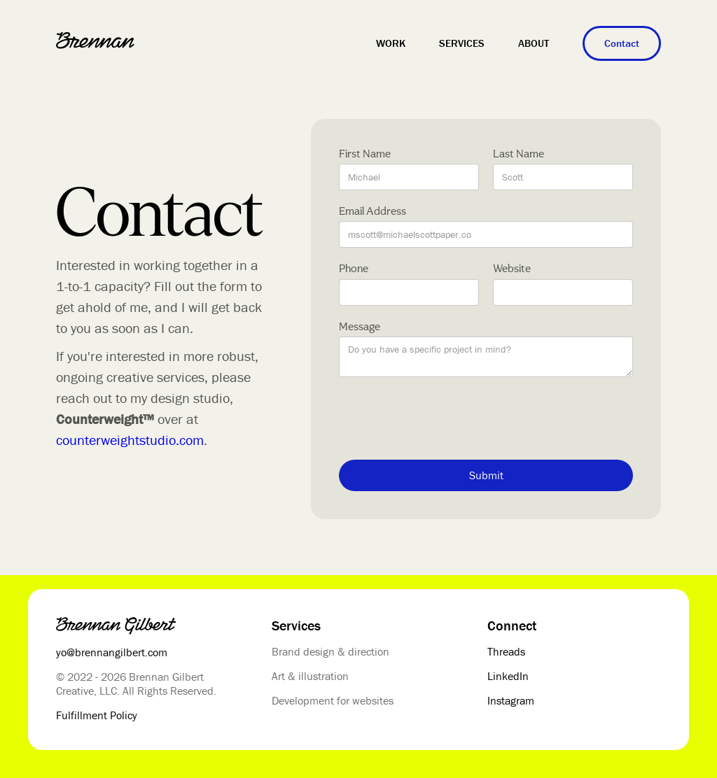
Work (390, 43)
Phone (353, 268)
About (533, 43)
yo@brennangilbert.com (111, 652)
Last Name (518, 153)
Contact (621, 43)
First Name (365, 153)
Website (512, 268)
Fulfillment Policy (96, 715)
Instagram (510, 700)
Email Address (372, 211)
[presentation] (445, 418)
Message (359, 326)
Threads (506, 651)
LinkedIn (508, 676)
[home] (95, 40)
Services (462, 43)
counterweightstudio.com (130, 439)
